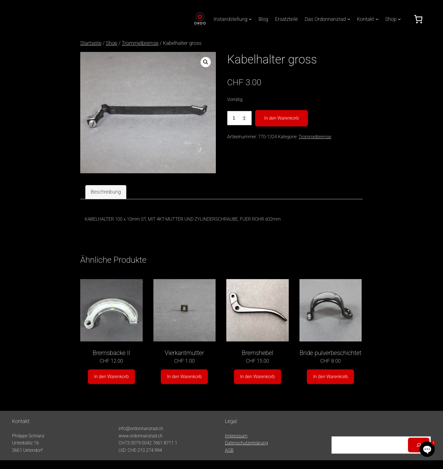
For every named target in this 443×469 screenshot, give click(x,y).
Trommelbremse (140, 43)
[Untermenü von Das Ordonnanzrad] (348, 19)
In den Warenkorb (281, 118)
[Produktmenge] (239, 118)
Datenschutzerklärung (246, 443)
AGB (229, 450)
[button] (206, 62)
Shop (111, 43)
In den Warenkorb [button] (111, 376)
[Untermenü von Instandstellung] (250, 19)
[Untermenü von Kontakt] (377, 19)
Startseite (90, 43)
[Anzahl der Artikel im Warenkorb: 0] (418, 19)
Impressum (236, 436)
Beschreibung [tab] (106, 192)
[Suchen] (418, 445)
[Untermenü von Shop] (399, 19)
